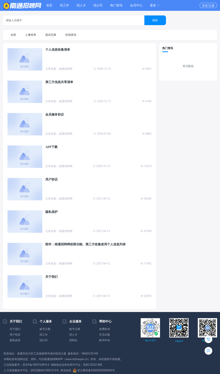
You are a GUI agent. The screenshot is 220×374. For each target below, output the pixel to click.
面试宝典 (50, 34)
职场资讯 (70, 34)
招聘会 (73, 340)
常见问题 (104, 334)
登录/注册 (208, 5)
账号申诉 (104, 340)
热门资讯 (116, 5)
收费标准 (104, 329)
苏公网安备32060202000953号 (94, 370)
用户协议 (15, 334)
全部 (13, 34)
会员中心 (136, 5)
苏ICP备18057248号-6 (36, 364)
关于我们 (15, 329)
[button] (155, 5)
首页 (49, 5)
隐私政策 (15, 340)
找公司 (98, 5)
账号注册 (45, 329)
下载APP (179, 341)
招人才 (81, 5)
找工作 (64, 5)
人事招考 (30, 34)
